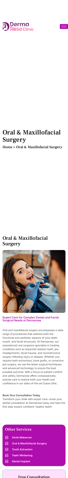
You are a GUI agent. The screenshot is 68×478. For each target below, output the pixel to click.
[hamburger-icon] (64, 26)
